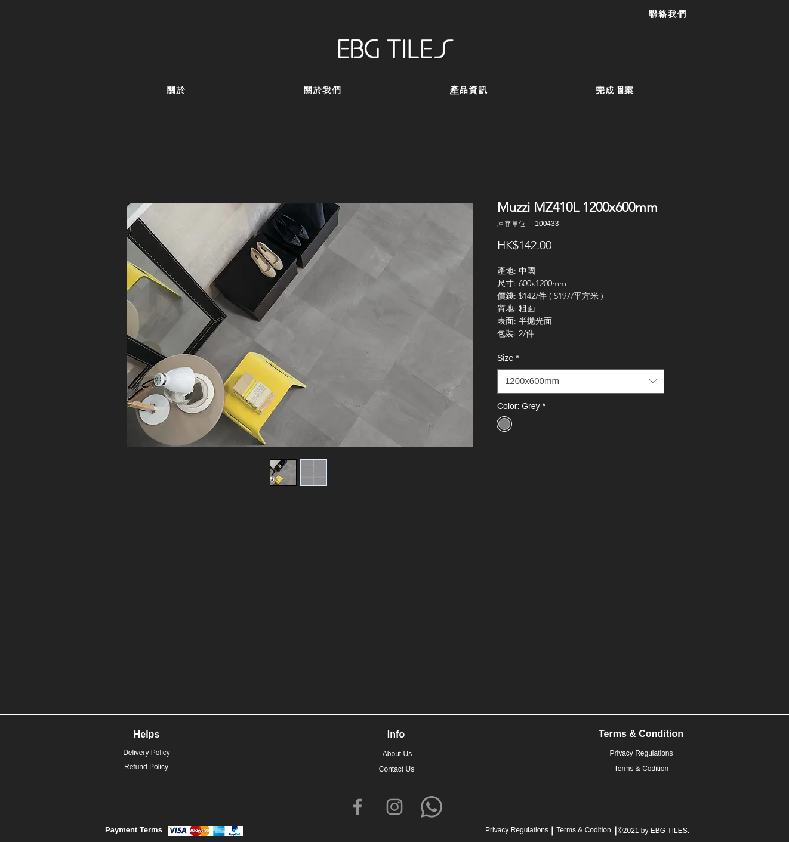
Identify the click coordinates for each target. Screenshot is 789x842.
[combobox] (580, 381)
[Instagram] (394, 807)
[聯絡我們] (667, 14)
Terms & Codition (583, 830)
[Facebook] (357, 807)
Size (508, 358)
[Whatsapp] (431, 807)
